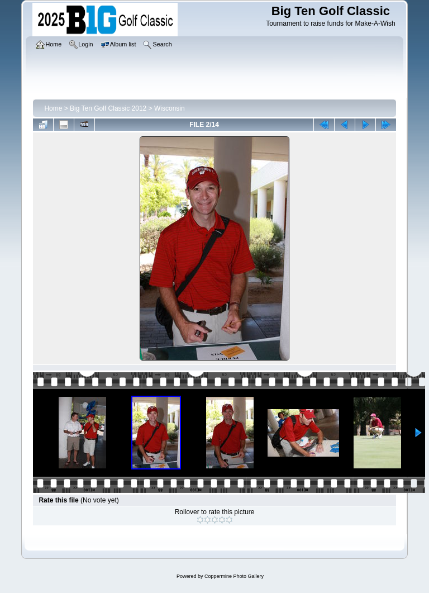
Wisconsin (169, 108)
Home (53, 108)
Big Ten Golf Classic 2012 (108, 108)
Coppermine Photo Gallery (234, 576)
